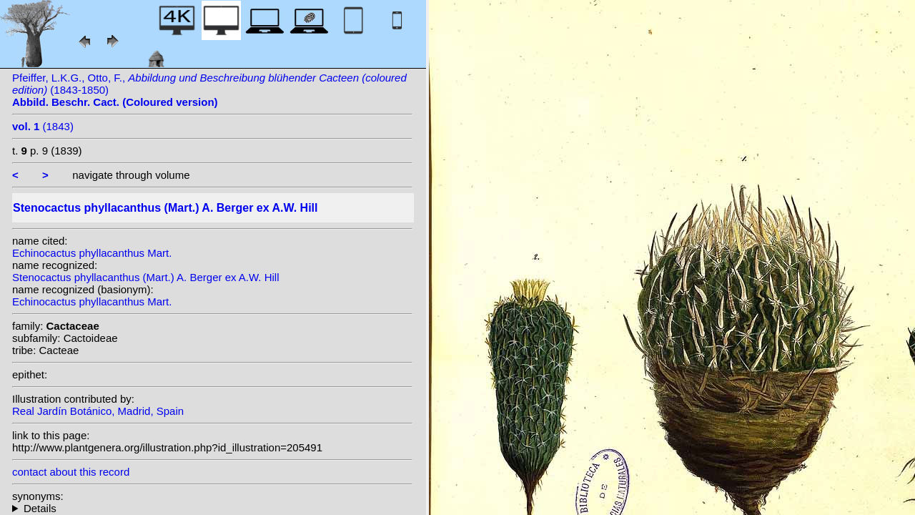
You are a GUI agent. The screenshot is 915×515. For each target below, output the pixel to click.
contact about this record (70, 472)
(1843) (43, 126)
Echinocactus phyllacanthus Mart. (92, 253)
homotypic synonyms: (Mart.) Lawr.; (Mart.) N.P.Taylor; (212, 508)
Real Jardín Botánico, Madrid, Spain (98, 411)
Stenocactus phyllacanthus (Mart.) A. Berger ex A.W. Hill (146, 277)
